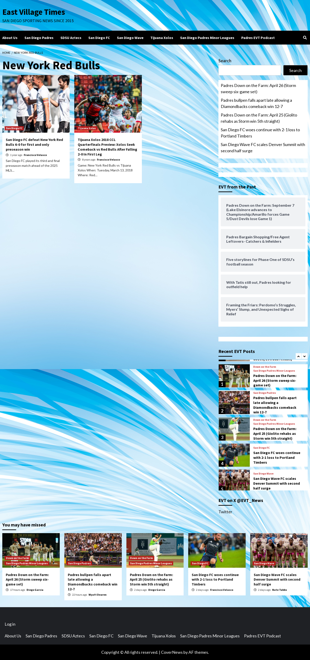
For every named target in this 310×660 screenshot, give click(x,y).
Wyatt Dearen (98, 594)
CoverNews (172, 652)
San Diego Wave (130, 37)
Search (224, 60)
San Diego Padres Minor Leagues (207, 37)
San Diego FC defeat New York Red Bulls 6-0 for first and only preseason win (34, 144)
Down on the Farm (264, 366)
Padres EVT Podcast (258, 37)
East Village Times (33, 12)
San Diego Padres (39, 37)
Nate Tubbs (279, 589)
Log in (10, 624)
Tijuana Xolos (161, 37)
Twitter (225, 511)
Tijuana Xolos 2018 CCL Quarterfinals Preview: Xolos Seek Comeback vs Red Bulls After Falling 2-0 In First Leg (107, 146)
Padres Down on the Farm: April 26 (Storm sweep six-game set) (258, 88)
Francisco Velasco (35, 155)
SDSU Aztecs (70, 37)
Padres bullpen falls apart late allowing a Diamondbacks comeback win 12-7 (256, 103)
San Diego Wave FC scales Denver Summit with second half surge (263, 147)
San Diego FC (99, 37)
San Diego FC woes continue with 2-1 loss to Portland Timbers (260, 132)
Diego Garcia (35, 589)
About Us (10, 37)
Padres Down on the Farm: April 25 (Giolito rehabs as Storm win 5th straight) (259, 118)
